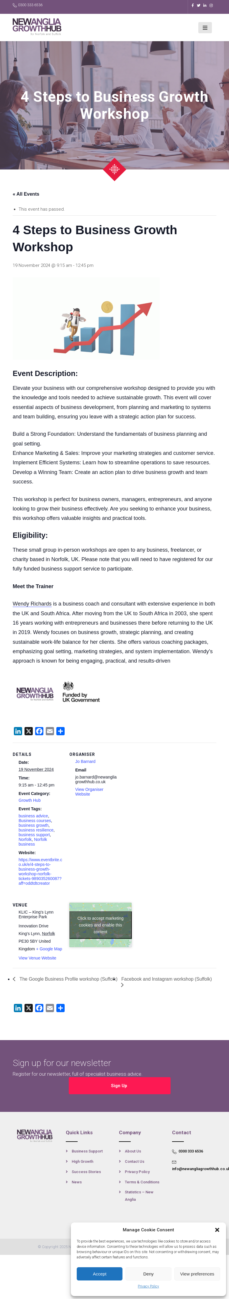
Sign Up (119, 1085)
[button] (217, 1230)
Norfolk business (33, 841)
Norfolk (25, 839)
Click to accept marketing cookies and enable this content (100, 925)
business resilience (36, 830)
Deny (148, 1273)
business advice (33, 816)
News (77, 1181)
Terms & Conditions (142, 1181)
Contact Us (134, 1161)
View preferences (197, 1273)
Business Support (87, 1151)
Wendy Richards (32, 604)
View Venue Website (37, 958)
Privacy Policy (148, 1286)
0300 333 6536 (27, 5)
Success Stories (86, 1171)
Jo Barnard (85, 761)
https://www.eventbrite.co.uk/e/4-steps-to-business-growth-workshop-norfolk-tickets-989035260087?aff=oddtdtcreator (40, 871)
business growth (33, 825)
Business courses (35, 820)
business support (34, 834)
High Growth (82, 1161)
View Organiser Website (89, 791)
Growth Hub (30, 800)
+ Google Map (49, 949)
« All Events (26, 194)
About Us (133, 1151)
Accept (100, 1273)
